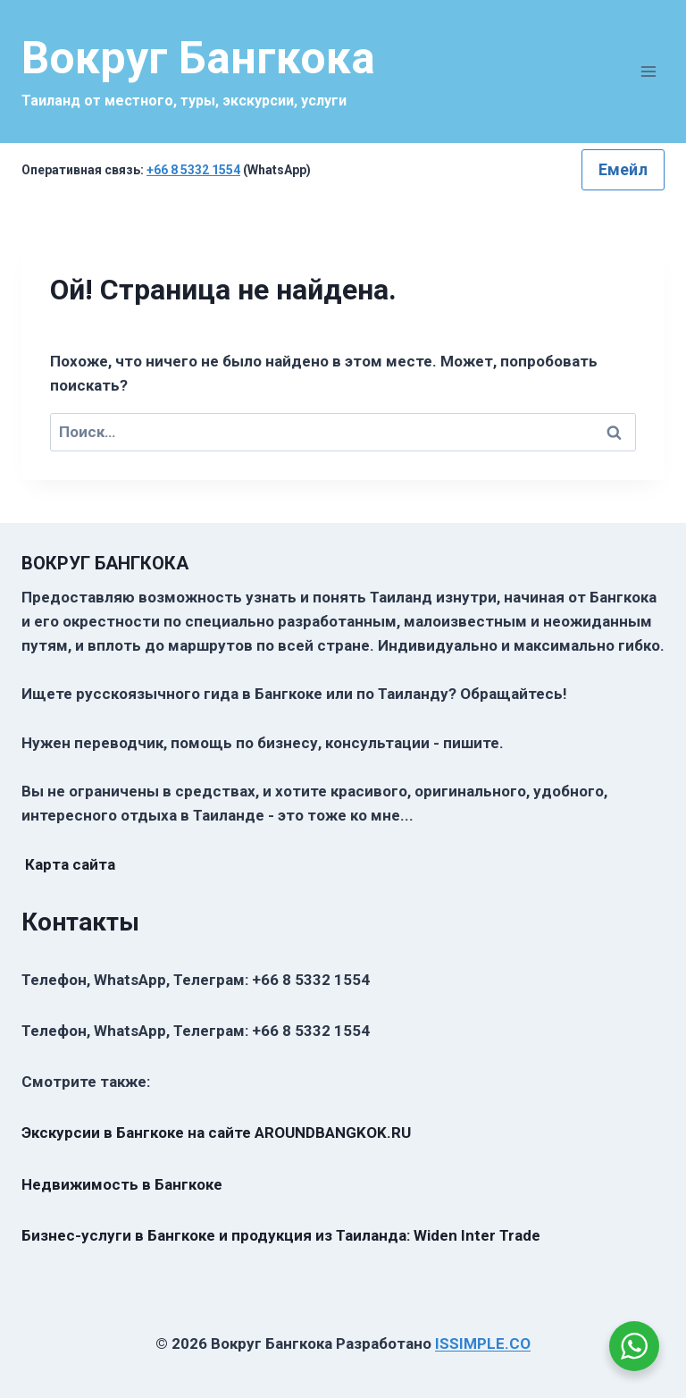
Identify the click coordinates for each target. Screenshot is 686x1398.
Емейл (623, 169)
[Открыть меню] (648, 71)
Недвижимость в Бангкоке (121, 1184)
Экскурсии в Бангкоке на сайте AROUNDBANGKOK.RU (216, 1132)
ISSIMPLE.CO (483, 1343)
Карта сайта (70, 864)
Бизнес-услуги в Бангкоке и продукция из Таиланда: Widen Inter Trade (280, 1235)
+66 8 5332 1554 (193, 170)
